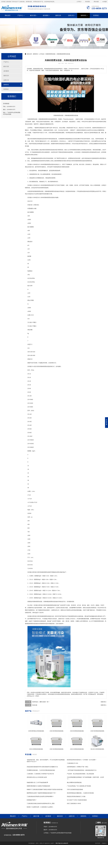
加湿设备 (52, 149)
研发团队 (87, 1)
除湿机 (72, 601)
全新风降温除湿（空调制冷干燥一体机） (78, 766)
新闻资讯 (83, 15)
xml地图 (104, 1)
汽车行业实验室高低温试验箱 (75, 789)
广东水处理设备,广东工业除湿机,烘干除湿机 (79, 786)
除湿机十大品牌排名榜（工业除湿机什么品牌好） (40, 807)
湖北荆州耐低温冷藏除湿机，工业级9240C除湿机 (80, 793)
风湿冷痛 (34, 705)
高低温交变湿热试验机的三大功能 (76, 796)
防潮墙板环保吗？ (32, 800)
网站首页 (7, 15)
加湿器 (35, 119)
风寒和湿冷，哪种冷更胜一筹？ (40, 702)
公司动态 (41, 54)
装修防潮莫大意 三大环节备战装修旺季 (37, 782)
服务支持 (58, 15)
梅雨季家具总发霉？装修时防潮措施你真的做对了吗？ (41, 793)
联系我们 (96, 15)
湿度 (54, 141)
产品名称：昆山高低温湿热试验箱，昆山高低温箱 (80, 773)
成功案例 (45, 15)
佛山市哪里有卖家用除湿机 (74, 782)
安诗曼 (64, 160)
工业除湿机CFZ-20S (72, 763)
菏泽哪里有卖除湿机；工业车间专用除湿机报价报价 (41, 770)
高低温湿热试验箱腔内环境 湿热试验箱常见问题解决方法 (42, 766)
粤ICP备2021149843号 (62, 843)
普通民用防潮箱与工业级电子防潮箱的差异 (38, 786)
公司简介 (79, 1)
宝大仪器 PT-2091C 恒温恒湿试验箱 (77, 800)
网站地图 (96, 1)
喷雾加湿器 (81, 160)
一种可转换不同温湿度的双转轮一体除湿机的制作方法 (81, 770)
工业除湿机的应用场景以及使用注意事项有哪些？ (40, 796)
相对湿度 (79, 141)
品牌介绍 (71, 15)
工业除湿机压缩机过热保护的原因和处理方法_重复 (41, 803)
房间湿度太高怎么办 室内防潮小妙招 (37, 777)
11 (29, 495)
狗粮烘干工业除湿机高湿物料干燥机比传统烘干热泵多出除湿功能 (44, 789)
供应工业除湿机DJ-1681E (74, 803)
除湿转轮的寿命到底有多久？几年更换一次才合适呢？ (81, 759)
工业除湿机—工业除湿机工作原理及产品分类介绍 (40, 773)
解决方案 (33, 15)
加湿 (48, 119)
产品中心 (20, 15)
